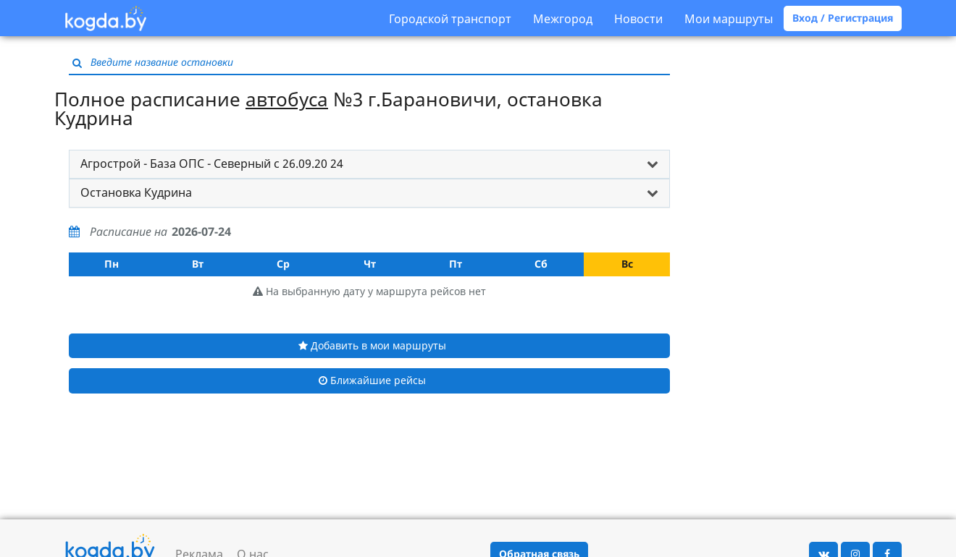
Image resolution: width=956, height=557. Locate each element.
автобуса (287, 99)
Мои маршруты (728, 19)
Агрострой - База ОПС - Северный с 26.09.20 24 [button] (211, 163)
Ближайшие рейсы (372, 380)
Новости (638, 19)
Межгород (562, 19)
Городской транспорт (450, 19)
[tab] (369, 164)
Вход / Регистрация (842, 18)
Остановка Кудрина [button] (136, 192)
